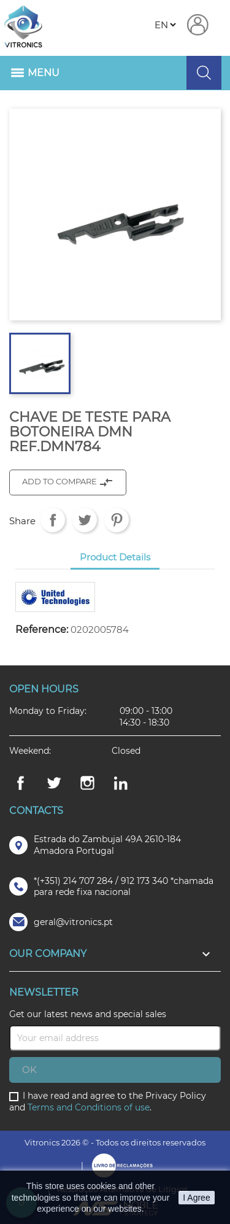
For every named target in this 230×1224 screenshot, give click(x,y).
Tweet (84, 520)
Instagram (88, 783)
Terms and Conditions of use (89, 1107)
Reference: (41, 629)
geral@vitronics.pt (73, 922)
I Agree (196, 1198)
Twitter (54, 783)
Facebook (20, 783)
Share (52, 520)
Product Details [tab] (115, 557)
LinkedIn (121, 783)
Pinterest (116, 520)
